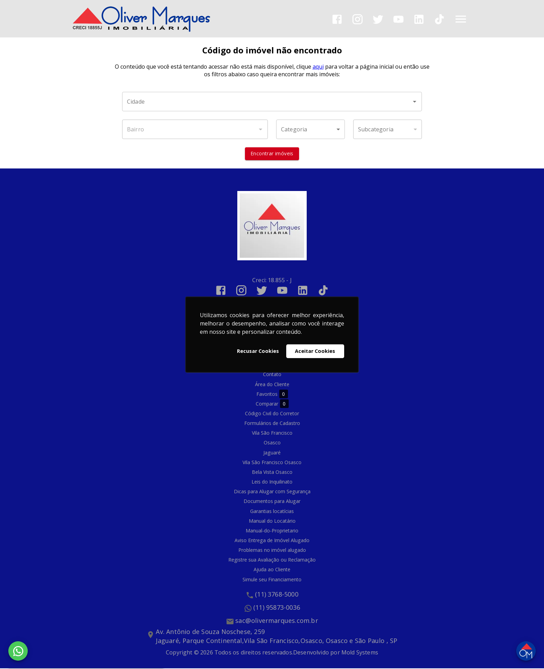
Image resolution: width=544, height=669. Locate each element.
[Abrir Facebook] (337, 19)
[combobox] (272, 102)
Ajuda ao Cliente (272, 570)
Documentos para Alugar (272, 501)
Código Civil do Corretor (272, 414)
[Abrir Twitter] (378, 19)
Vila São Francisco (272, 433)
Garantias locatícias (272, 511)
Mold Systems (359, 653)
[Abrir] (414, 102)
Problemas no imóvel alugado (272, 550)
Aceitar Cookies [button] (315, 351)
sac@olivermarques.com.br (276, 621)
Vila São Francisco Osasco (272, 462)
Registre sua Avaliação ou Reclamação (272, 560)
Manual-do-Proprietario (272, 531)
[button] (310, 130)
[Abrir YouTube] (398, 19)
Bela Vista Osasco (272, 472)
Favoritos (272, 394)
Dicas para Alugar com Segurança (272, 492)
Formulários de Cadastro (272, 423)
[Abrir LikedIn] (419, 19)
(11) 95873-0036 (276, 608)
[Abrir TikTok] (439, 19)
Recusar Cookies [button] (258, 351)
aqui (318, 67)
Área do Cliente (272, 384)
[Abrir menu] (461, 19)
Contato (272, 375)
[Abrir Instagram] (357, 19)
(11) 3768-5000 (276, 595)
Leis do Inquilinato (272, 482)
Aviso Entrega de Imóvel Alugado (272, 541)
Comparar (272, 404)
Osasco (272, 443)
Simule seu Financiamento (272, 579)
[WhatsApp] (18, 651)
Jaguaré (272, 453)
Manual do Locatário (272, 521)
